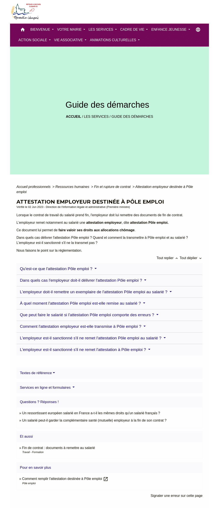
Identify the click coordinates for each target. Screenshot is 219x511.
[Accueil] (25, 11)
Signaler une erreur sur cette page (177, 495)
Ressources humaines (72, 187)
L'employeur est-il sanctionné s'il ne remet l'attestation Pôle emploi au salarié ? (91, 338)
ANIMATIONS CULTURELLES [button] (113, 40)
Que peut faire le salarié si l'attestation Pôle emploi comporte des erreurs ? (87, 315)
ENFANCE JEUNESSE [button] (169, 29)
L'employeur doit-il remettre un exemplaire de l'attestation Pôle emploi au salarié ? (94, 292)
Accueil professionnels (34, 187)
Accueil (73, 116)
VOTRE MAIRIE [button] (70, 29)
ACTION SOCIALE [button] (33, 40)
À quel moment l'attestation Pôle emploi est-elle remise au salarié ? (81, 303)
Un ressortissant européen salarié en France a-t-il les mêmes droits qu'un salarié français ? (91, 413)
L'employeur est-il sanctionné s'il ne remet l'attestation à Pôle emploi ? (83, 349)
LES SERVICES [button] (101, 29)
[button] (23, 30)
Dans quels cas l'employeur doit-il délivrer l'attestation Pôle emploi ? (81, 280)
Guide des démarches (132, 116)
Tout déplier (191, 258)
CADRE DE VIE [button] (132, 29)
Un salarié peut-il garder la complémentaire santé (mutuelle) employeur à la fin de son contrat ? (94, 420)
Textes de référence (36, 373)
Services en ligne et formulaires (46, 388)
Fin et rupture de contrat (113, 187)
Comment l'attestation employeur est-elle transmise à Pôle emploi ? (81, 326)
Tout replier (168, 258)
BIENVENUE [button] (40, 29)
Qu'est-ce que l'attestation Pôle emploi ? (56, 268)
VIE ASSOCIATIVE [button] (69, 40)
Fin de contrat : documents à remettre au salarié (58, 448)
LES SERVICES (96, 116)
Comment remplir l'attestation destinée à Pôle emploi (65, 479)
